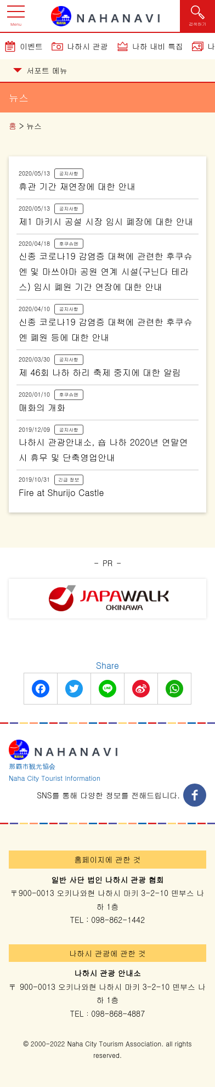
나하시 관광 (87, 46)
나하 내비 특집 (157, 46)
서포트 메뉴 (40, 70)
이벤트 (31, 46)
